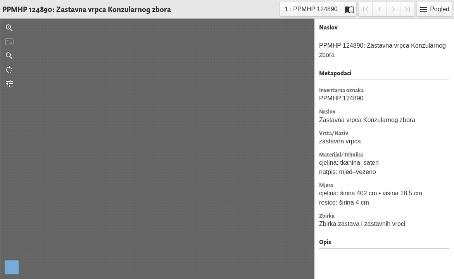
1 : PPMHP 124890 (311, 10)
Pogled (434, 9)
